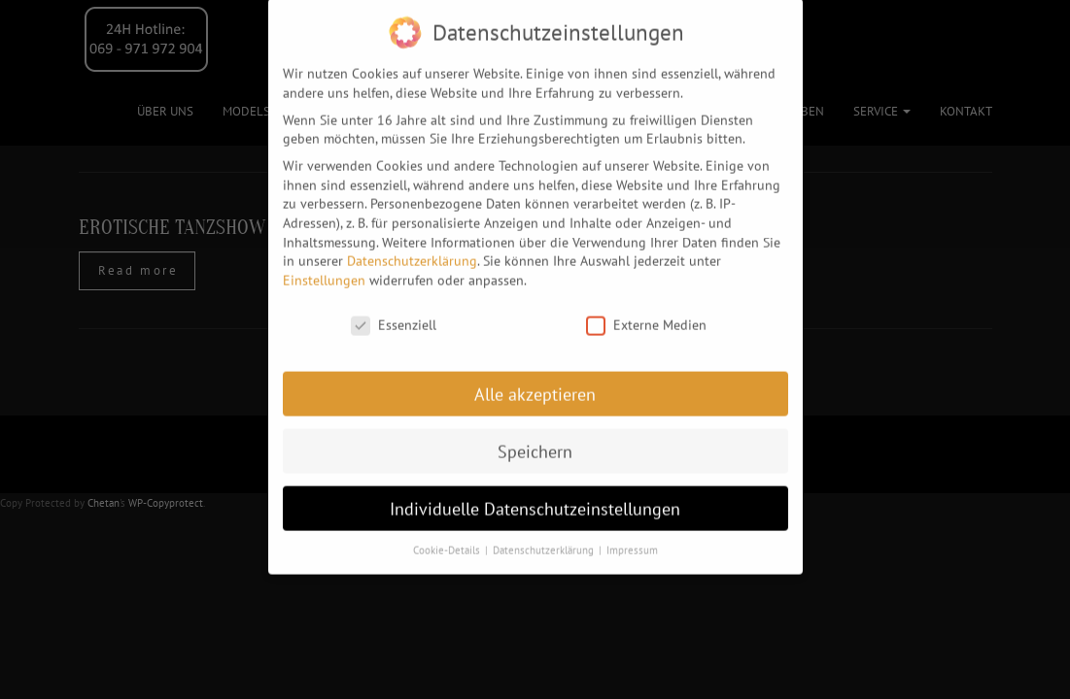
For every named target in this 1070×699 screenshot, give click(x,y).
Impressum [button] (632, 542)
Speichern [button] (535, 443)
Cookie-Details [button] (448, 542)
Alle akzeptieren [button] (535, 386)
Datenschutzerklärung (412, 252)
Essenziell (393, 317)
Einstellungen (324, 272)
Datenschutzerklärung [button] (545, 542)
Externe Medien (646, 317)
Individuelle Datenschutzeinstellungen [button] (535, 500)
